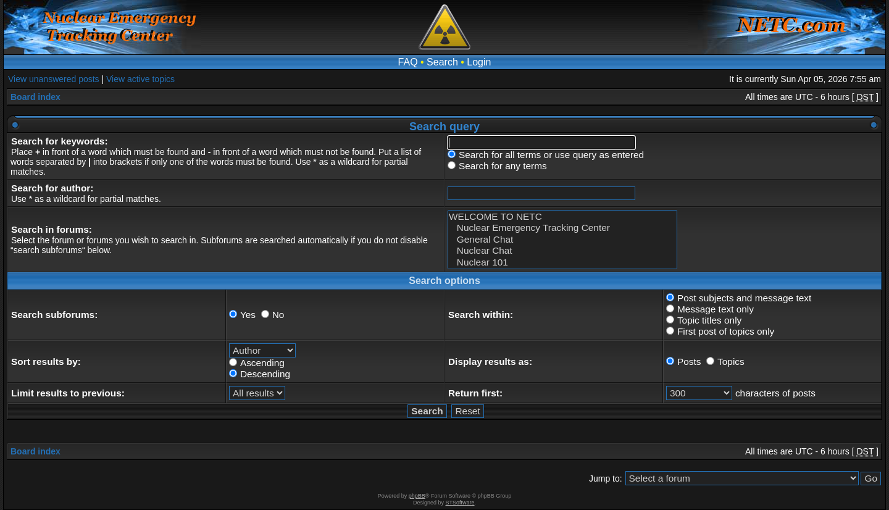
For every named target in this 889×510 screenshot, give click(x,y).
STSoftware (460, 503)
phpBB (417, 496)
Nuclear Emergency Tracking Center (562, 227)
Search (442, 62)
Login (479, 62)
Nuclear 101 (562, 262)
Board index (35, 97)
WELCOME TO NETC (562, 216)
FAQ (408, 62)
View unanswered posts (53, 79)
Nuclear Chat (562, 250)
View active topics (140, 79)
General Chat (562, 239)
